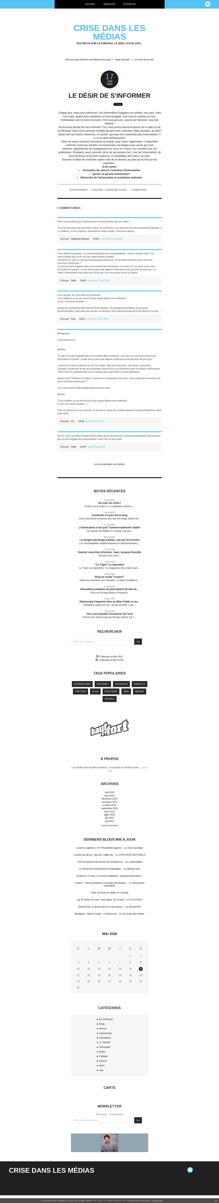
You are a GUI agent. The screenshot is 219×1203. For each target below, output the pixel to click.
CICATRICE (136, 899)
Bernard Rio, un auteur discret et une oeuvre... (101, 907)
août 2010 (109, 811)
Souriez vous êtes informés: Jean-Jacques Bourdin (109, 552)
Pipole (102, 1051)
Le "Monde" (105, 1042)
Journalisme (111, 190)
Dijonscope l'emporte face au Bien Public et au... (109, 601)
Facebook (121, 684)
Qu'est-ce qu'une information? (111, 174)
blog (95, 691)
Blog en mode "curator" (109, 576)
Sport (102, 1065)
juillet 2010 (109, 815)
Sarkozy (139, 684)
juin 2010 (109, 818)
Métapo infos (133, 869)
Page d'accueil (122, 59)
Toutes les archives (109, 825)
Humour (103, 1028)
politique (111, 691)
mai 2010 (109, 821)
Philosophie (104, 1047)
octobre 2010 (109, 805)
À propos (129, 4)
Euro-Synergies (135, 848)
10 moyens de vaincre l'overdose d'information (111, 170)
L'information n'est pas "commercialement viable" (110, 527)
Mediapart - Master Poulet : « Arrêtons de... (97, 914)
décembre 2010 (109, 799)
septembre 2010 (109, 808)
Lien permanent (79, 190)
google (109, 699)
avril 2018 (109, 792)
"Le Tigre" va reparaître (109, 564)
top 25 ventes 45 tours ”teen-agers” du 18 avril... (101, 899)
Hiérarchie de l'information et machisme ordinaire (111, 177)
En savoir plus (157, 1201)
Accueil (90, 4)
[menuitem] (90, 4)
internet (103, 684)
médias (139, 691)
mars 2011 (109, 795)
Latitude (124, 892)
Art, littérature (106, 1019)
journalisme (82, 684)
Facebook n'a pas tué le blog (109, 515)
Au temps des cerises (133, 914)
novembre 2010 (109, 802)
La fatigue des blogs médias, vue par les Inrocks (109, 539)
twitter (80, 691)
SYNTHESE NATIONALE (132, 855)
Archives (109, 4)
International (105, 1033)
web (126, 691)
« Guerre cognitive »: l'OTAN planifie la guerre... (100, 848)
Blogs (102, 1024)
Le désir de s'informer (109, 95)
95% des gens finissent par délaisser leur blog (88, 59)
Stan (73, 319)
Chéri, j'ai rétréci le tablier (103, 892)
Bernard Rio (135, 907)
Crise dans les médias (109, 32)
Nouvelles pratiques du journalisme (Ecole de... (109, 589)
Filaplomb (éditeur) (80, 239)
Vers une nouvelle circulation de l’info (109, 613)
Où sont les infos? (109, 503)
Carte (110, 1088)
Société (123, 190)
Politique (103, 1056)
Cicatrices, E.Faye (85, 876)
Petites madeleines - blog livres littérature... (121, 876)
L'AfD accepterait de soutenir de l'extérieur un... (101, 862)
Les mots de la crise (144, 59)
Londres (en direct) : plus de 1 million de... (94, 855)
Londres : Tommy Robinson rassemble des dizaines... (101, 883)
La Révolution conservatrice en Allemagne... (101, 869)
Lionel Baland (135, 862)
